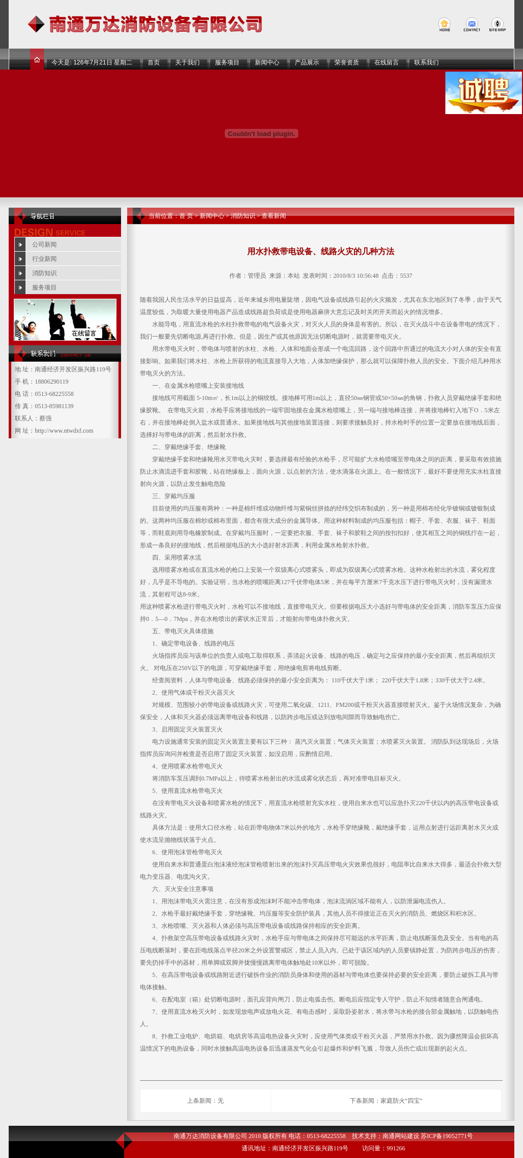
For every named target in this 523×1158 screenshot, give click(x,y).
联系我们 (426, 62)
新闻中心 (267, 62)
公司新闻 (44, 244)
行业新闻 (44, 258)
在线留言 (386, 62)
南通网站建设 (401, 1136)
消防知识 (44, 273)
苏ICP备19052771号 (447, 1136)
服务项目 (227, 62)
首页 (154, 62)
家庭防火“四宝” (402, 1100)
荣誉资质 (347, 62)
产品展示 (307, 62)
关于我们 (187, 62)
